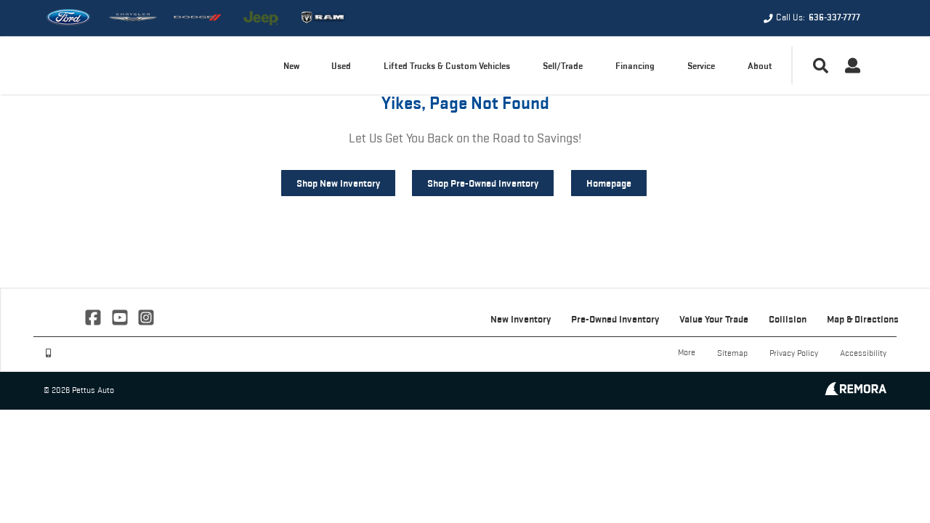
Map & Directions (863, 319)
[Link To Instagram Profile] (146, 316)
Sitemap (732, 352)
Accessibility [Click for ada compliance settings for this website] (863, 352)
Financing (635, 65)
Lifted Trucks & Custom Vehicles (447, 65)
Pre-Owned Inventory (615, 319)
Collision (787, 319)
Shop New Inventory (338, 183)
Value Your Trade (713, 319)
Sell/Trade (563, 65)
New (291, 65)
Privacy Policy (793, 352)
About (760, 65)
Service (701, 65)
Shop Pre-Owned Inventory (482, 183)
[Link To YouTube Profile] (121, 316)
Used (341, 65)
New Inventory (520, 319)
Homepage (608, 183)
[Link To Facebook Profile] (94, 316)
